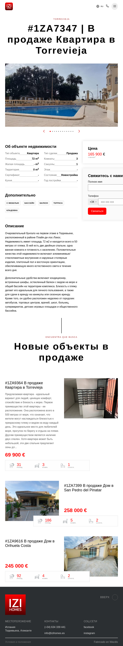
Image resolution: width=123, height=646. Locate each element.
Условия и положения (18, 642)
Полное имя (95, 181)
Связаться (97, 211)
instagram (89, 633)
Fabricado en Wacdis (106, 642)
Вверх (109, 597)
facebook (89, 627)
